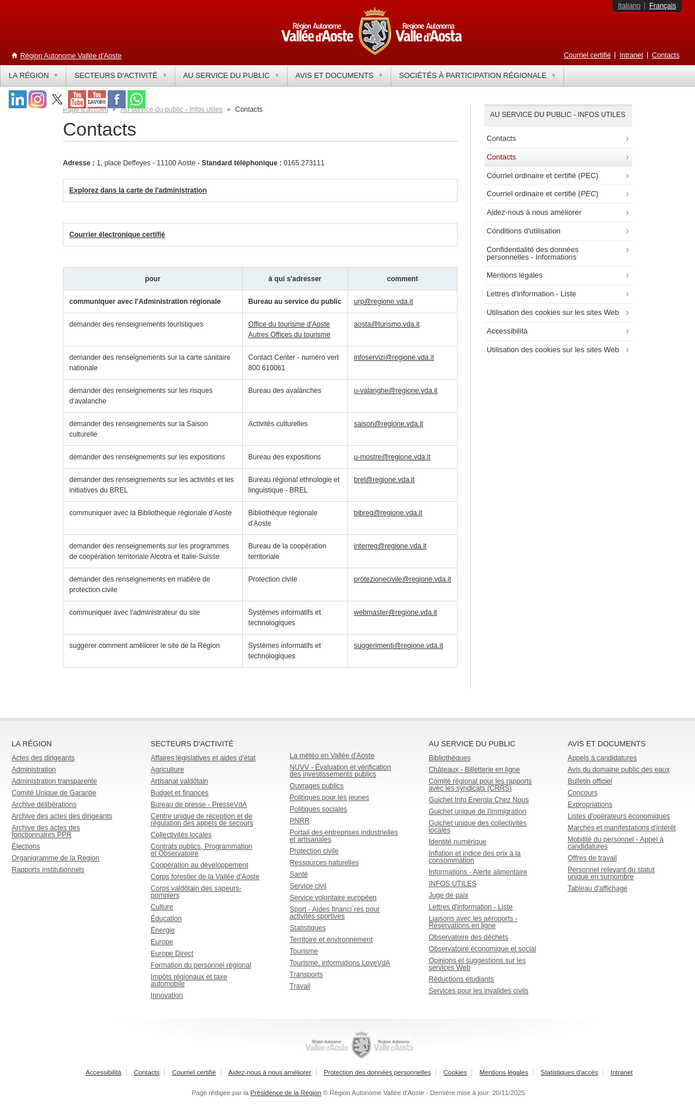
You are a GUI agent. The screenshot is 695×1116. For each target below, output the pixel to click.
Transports (306, 974)
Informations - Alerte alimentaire (477, 872)
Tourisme (304, 951)
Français (662, 6)
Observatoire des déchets (468, 937)
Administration (34, 770)
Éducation (166, 919)
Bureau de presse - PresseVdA (199, 804)
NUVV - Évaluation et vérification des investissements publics (340, 770)
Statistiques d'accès (569, 1072)
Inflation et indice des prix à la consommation (474, 857)
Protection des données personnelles (377, 1072)
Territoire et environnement (331, 940)
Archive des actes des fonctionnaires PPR (46, 831)
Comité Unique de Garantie (54, 793)
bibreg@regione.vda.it (388, 513)
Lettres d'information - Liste (470, 907)
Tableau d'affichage (597, 888)
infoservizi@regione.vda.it (394, 357)
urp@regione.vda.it (383, 301)
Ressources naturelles (324, 863)
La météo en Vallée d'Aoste (332, 756)
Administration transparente (54, 781)
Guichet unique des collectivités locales (477, 826)
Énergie (163, 930)
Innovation (167, 995)
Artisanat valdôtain (179, 781)
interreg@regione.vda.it (390, 546)
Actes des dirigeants (43, 758)
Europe (162, 942)
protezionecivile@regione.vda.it (402, 579)
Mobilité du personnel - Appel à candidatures (616, 843)
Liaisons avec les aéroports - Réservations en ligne (472, 922)
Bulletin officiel (590, 781)
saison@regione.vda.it (388, 424)
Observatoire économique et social (482, 949)
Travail (300, 986)
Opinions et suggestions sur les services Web (477, 964)
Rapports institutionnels (48, 870)
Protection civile (314, 851)
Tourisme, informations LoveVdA (340, 963)
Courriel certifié (587, 55)
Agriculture (167, 770)
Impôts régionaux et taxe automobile (189, 980)
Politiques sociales (318, 809)
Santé (299, 874)
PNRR (300, 821)
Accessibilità (104, 1072)
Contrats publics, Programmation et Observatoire (202, 850)
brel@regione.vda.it (384, 480)
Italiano (629, 6)
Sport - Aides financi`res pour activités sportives (335, 912)
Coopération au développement (199, 865)
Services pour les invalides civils (478, 991)
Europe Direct (172, 954)
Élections (26, 846)
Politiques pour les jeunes (330, 797)
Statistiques (308, 928)
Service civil (308, 886)
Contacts (665, 55)
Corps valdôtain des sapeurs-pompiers (196, 891)
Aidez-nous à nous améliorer (269, 1072)
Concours (582, 793)
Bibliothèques (449, 758)
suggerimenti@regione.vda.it (398, 646)
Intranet (631, 55)
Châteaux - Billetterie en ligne (474, 770)
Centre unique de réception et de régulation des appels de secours (202, 819)
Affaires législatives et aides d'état (203, 758)
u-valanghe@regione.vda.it (396, 391)
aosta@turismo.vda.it (387, 324)
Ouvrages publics (317, 786)
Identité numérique (457, 842)
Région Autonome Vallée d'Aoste (71, 56)
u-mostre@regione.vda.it (392, 457)
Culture (162, 907)
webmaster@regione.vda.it (395, 612)
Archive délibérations (44, 804)
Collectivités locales (181, 835)
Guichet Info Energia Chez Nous (478, 800)
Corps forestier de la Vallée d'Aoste (205, 877)
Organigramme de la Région (56, 858)
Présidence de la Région (285, 1092)
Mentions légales (504, 1072)
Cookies (455, 1072)
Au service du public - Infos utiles (171, 109)
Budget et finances (179, 793)
